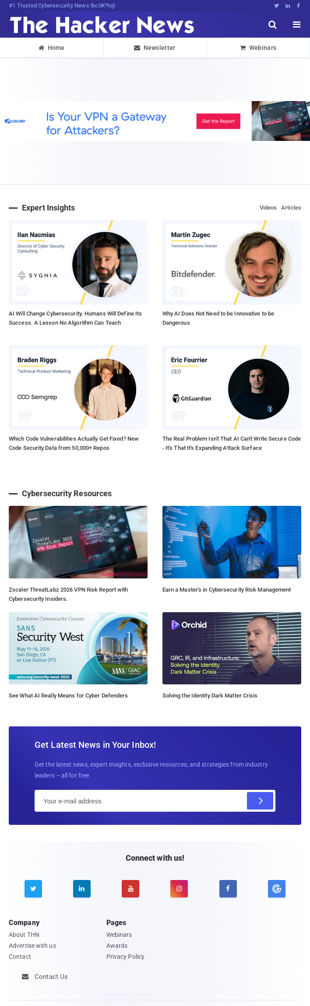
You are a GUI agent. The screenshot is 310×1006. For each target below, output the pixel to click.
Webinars (258, 47)
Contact (20, 956)
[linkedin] (82, 889)
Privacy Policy (125, 956)
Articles (291, 207)
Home (51, 47)
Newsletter (154, 47)
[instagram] (179, 889)
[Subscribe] (260, 801)
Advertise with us (32, 945)
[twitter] (33, 889)
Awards (117, 945)
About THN (24, 934)
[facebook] (228, 889)
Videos (268, 207)
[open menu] (296, 24)
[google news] (276, 888)
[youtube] (130, 889)
